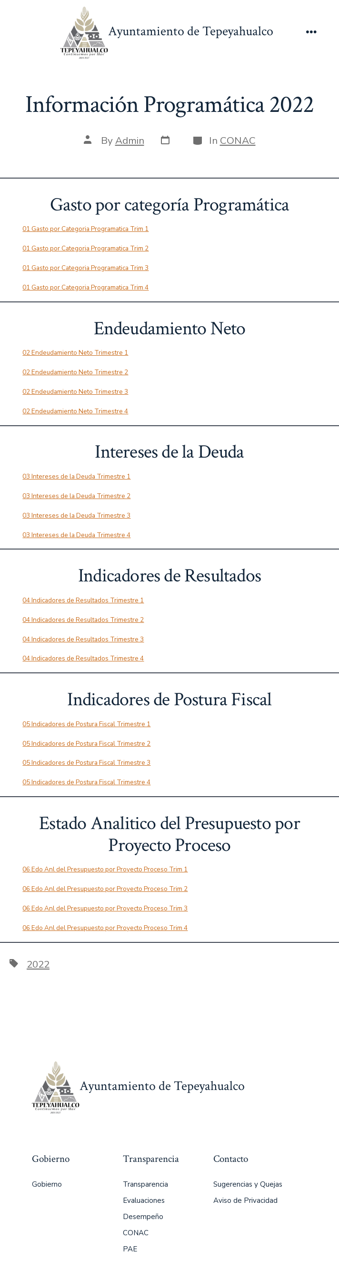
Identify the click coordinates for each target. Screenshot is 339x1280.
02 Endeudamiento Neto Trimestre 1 (75, 352)
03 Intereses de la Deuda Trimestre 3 (76, 515)
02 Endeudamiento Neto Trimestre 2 (75, 372)
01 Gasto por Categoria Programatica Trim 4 (85, 287)
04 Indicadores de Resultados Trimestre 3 (83, 639)
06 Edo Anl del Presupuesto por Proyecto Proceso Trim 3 (105, 908)
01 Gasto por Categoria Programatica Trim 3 (85, 267)
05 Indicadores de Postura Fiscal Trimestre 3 (86, 762)
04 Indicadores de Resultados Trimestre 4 (83, 658)
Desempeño (143, 1216)
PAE (130, 1249)
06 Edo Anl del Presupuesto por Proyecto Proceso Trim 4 (105, 927)
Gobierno (47, 1184)
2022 (38, 964)
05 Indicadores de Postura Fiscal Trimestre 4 (86, 782)
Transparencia (145, 1184)
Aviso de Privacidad (245, 1200)
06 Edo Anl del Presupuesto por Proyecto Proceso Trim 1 (105, 869)
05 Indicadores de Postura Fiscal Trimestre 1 (86, 724)
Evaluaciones (144, 1200)
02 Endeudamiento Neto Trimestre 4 (75, 411)
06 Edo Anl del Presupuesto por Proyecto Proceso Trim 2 (105, 888)
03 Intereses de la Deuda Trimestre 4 (76, 535)
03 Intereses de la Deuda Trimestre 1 (76, 476)
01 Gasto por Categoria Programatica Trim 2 (85, 248)
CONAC (238, 140)
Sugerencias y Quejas (247, 1184)
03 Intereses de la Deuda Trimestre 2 (76, 495)
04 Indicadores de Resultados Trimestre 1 (83, 600)
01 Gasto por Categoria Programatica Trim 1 (85, 228)
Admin (129, 140)
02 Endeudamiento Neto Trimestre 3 (75, 391)
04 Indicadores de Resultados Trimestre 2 (83, 619)
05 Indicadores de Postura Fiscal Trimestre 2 (86, 743)
